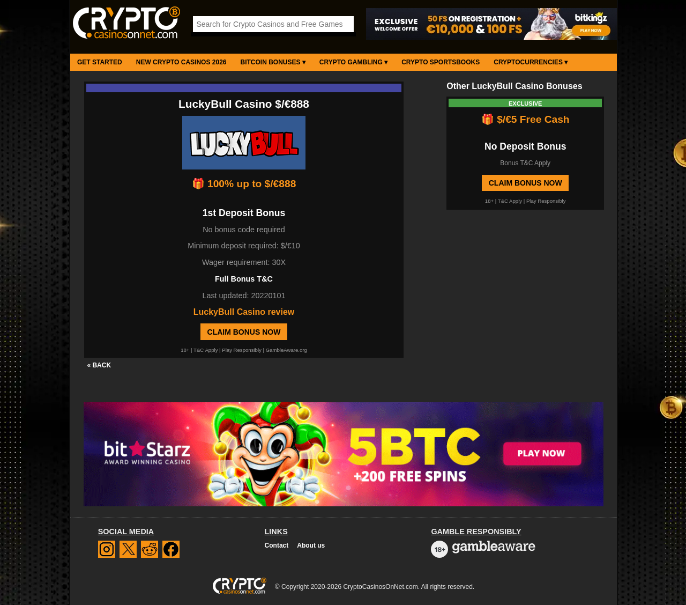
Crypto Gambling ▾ (353, 62)
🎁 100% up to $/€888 (244, 183)
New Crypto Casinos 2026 (181, 62)
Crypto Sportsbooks (440, 62)
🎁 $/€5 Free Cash (525, 119)
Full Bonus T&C (244, 279)
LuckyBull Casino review (244, 311)
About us (311, 545)
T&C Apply (205, 350)
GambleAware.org (286, 350)
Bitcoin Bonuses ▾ (273, 62)
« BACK (99, 365)
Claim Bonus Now (244, 332)
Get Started (99, 62)
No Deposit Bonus (525, 146)
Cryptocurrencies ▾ (531, 62)
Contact (277, 545)
